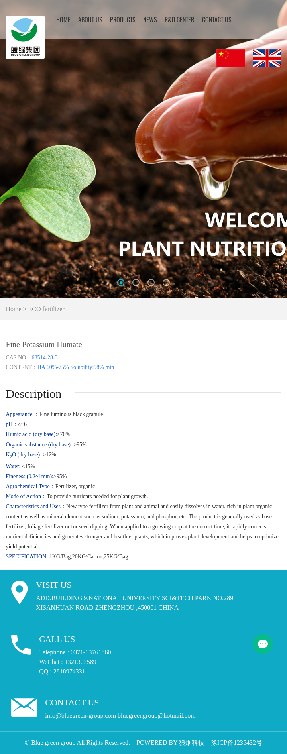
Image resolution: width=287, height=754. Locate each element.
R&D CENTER (179, 20)
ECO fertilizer (46, 309)
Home (63, 20)
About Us (90, 20)
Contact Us (217, 20)
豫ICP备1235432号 (236, 742)
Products (123, 20)
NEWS (150, 20)
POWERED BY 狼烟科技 (170, 742)
